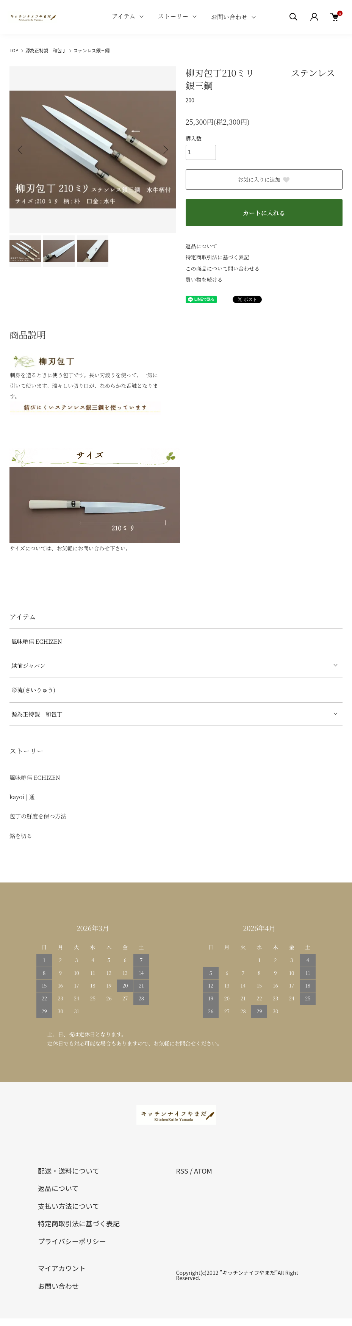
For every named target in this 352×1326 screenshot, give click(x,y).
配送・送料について (68, 1171)
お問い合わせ (229, 17)
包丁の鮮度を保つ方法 (37, 816)
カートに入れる (264, 212)
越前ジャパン (28, 665)
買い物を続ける (204, 279)
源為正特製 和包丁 (45, 50)
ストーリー (173, 16)
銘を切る (20, 836)
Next (165, 149)
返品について (201, 246)
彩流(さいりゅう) (33, 690)
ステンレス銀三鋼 (92, 50)
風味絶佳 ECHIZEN (36, 641)
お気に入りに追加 (264, 179)
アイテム (123, 16)
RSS (182, 1171)
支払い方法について (68, 1206)
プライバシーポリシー (72, 1241)
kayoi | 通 (22, 797)
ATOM (203, 1171)
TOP (13, 50)
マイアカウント (62, 1268)
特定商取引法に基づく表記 (217, 257)
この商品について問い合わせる (223, 268)
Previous (21, 149)
